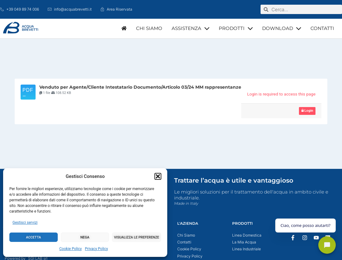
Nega (85, 237)
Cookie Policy (70, 249)
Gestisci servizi (24, 222)
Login (307, 111)
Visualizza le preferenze (136, 237)
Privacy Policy (96, 249)
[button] (158, 176)
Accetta (33, 237)
